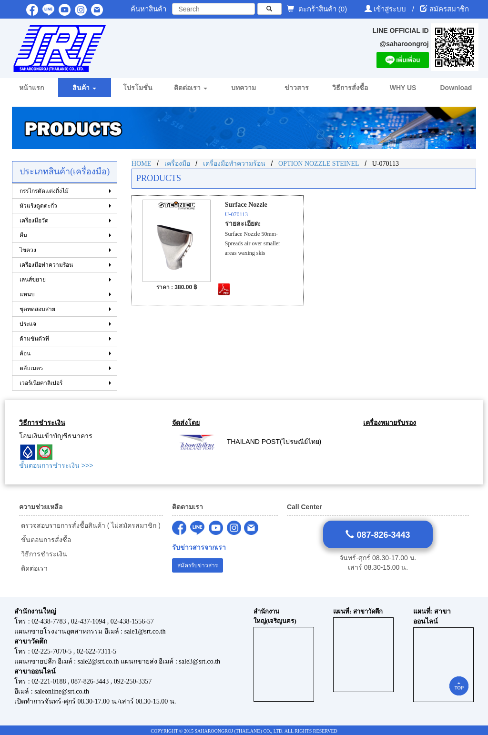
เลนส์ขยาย (33, 279)
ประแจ (28, 324)
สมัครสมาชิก (449, 9)
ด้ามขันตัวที (34, 338)
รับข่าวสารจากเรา (199, 547)
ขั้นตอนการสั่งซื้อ (45, 540)
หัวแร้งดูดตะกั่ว (38, 205)
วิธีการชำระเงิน (43, 554)
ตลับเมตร (31, 368)
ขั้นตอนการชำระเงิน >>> (56, 465)
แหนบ (27, 294)
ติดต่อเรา (33, 568)
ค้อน (25, 353)
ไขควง (28, 250)
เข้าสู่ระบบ (391, 9)
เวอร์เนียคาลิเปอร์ (41, 383)
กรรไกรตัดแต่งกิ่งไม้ (44, 191)
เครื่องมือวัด (34, 220)
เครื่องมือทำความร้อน (46, 265)
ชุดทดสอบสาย (37, 309)
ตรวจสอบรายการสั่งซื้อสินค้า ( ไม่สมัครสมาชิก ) (90, 525)
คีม (23, 235)
